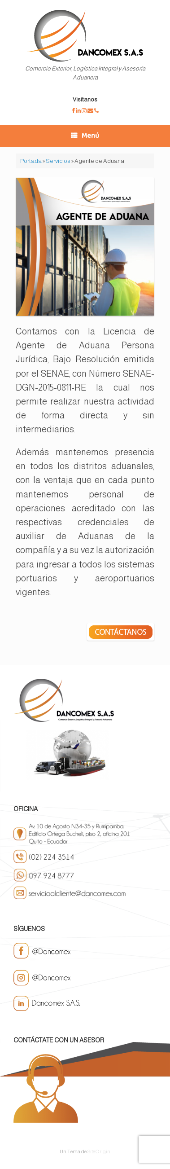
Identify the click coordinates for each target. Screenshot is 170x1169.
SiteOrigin (98, 1151)
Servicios (58, 161)
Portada (31, 161)
